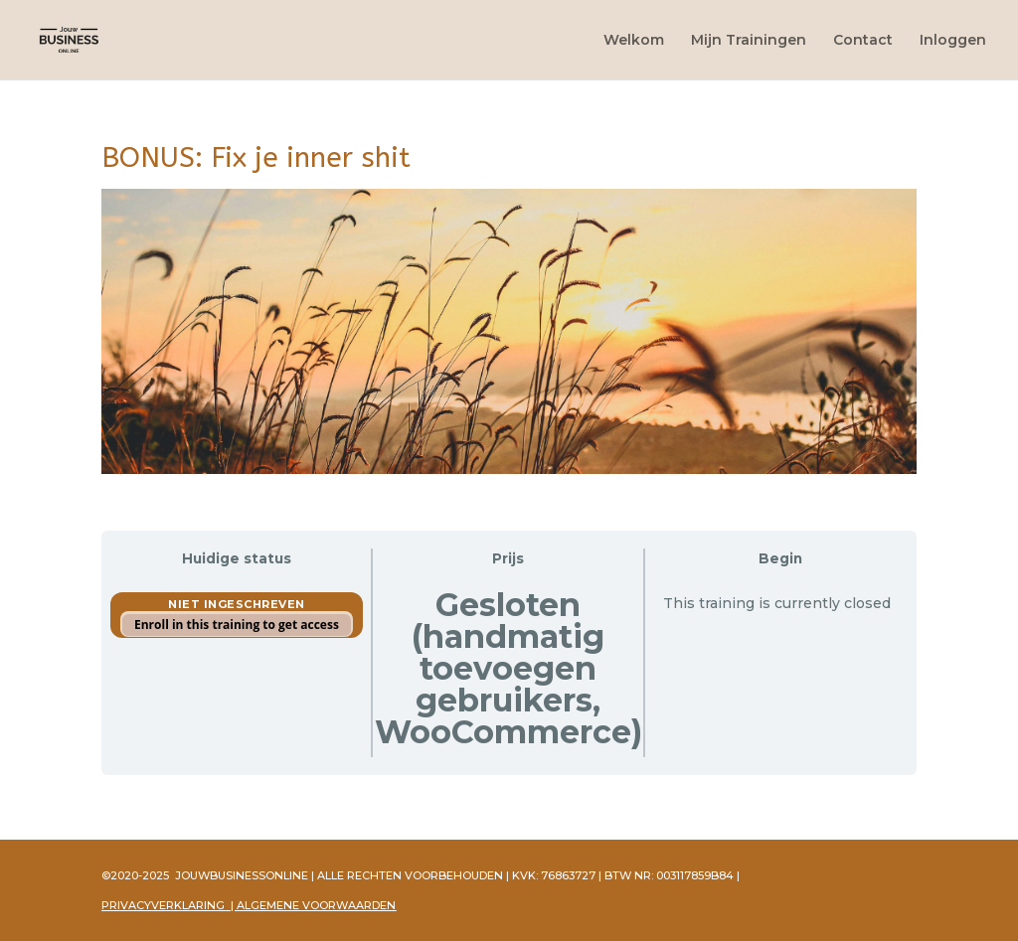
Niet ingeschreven (236, 604)
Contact (863, 41)
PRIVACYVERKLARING (163, 905)
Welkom (633, 41)
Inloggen (953, 41)
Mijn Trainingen (748, 41)
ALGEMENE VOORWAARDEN (316, 905)
